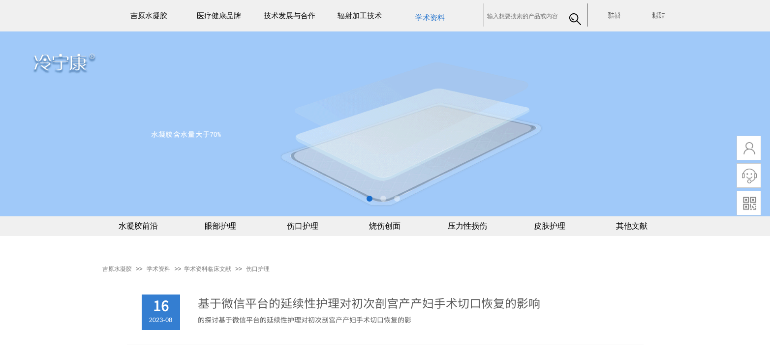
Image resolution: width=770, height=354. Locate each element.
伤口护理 (258, 269)
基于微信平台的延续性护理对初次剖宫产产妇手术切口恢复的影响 (369, 303)
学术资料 (158, 269)
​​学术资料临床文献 (207, 269)
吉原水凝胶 (117, 269)
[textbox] (523, 16)
